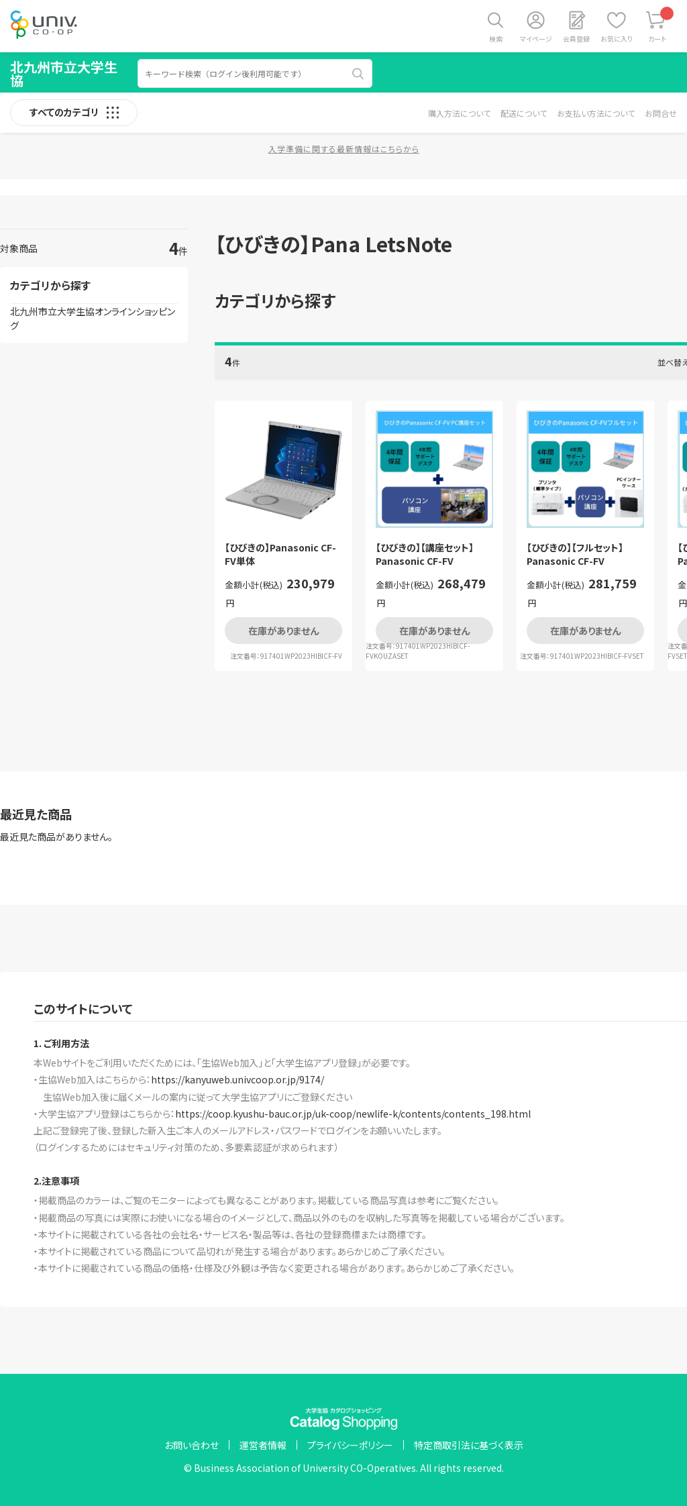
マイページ (536, 39)
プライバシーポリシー (350, 1445)
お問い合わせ (191, 1445)
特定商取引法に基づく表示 (468, 1445)
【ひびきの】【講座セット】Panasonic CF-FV (425, 554)
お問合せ (661, 113)
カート (661, 25)
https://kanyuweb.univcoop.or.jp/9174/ (237, 1079)
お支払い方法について (596, 113)
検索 (496, 39)
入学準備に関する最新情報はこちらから (343, 148)
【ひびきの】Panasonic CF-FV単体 (280, 554)
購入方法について (459, 113)
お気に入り (616, 39)
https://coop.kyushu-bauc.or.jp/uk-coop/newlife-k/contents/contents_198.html (353, 1113)
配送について (523, 113)
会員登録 (576, 39)
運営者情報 (263, 1445)
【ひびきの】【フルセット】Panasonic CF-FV (575, 554)
